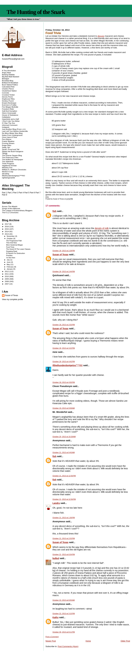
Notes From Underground (12, 135)
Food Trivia (10, 247)
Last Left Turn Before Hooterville (15, 131)
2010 (7, 276)
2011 (7, 274)
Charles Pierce (8, 89)
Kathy (56, 617)
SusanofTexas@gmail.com (13, 59)
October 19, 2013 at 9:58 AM (64, 408)
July (8, 260)
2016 (7, 226)
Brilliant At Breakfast (10, 83)
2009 (7, 279)
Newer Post (51, 641)
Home (88, 641)
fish (54, 211)
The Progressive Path (14, 241)
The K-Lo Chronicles (10, 212)
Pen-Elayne (6, 139)
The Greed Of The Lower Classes (18, 249)
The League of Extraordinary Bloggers (17, 210)
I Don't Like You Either (11, 121)
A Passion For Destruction (15, 253)
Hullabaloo (6, 117)
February (10, 267)
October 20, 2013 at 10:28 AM (64, 437)
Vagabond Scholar (9, 165)
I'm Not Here (10, 258)
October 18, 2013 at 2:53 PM (64, 325)
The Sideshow (7, 161)
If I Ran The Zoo (8, 123)
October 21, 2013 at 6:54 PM (64, 554)
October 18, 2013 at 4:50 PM (64, 382)
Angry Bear (6, 73)
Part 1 (4, 193)
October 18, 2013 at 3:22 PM (64, 348)
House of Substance (10, 115)
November (11, 236)
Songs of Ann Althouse (11, 208)
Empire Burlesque (9, 103)
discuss (101, 36)
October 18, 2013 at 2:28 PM (64, 251)
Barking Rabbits (8, 75)
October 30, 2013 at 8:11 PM (64, 632)
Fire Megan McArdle (10, 107)
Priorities (9, 255)
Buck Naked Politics (10, 85)
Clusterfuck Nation (9, 91)
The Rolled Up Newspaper (12, 159)
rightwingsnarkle (8, 178)
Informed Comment (9, 125)
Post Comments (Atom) (68, 646)
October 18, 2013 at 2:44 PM (64, 271)
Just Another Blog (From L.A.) (14, 129)
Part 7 (38, 193)
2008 (7, 281)
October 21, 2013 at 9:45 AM (64, 452)
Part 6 (32, 193)
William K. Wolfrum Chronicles (14, 170)
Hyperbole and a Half (10, 119)
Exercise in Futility (9, 105)
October (10, 238)
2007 (7, 284)
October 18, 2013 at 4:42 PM (64, 361)
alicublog (5, 174)
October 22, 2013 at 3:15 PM (64, 613)
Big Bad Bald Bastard (10, 77)
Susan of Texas (60, 254)
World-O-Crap (7, 172)
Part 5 (26, 193)
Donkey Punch (8, 101)
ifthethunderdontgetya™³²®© (68, 365)
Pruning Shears (8, 143)
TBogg (4, 153)
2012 (7, 271)
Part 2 (10, 193)
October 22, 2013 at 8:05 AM (64, 600)
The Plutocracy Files (10, 157)
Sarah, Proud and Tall (10, 149)
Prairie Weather (8, 141)
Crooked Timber (8, 95)
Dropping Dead (11, 251)
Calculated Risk (8, 87)
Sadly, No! (6, 147)
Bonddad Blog (7, 81)
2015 (7, 229)
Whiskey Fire (7, 168)
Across (10, 206)
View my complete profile (12, 299)
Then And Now (11, 243)
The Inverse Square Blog (12, 155)
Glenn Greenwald (9, 113)
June (9, 262)
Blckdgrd (5, 79)
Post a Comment (52, 637)
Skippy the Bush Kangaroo (12, 151)
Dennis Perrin (7, 97)
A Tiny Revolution (9, 70)
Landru (56, 503)
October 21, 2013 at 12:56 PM (64, 476)
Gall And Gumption (9, 111)
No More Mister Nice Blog (12, 133)
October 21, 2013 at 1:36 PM (64, 518)
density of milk (102, 228)
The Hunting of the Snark (36, 12)
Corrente (5, 93)
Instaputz (5, 127)
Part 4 (21, 193)
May (8, 264)
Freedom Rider (8, 109)
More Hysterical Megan (14, 245)
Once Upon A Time (9, 137)
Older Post (125, 641)
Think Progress (8, 163)
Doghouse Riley (8, 99)
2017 (7, 224)
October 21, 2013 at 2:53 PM (64, 538)
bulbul (56, 558)
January (10, 269)
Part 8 (4, 195)
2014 (7, 231)
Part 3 (15, 193)
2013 (7, 234)
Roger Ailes (6, 145)
